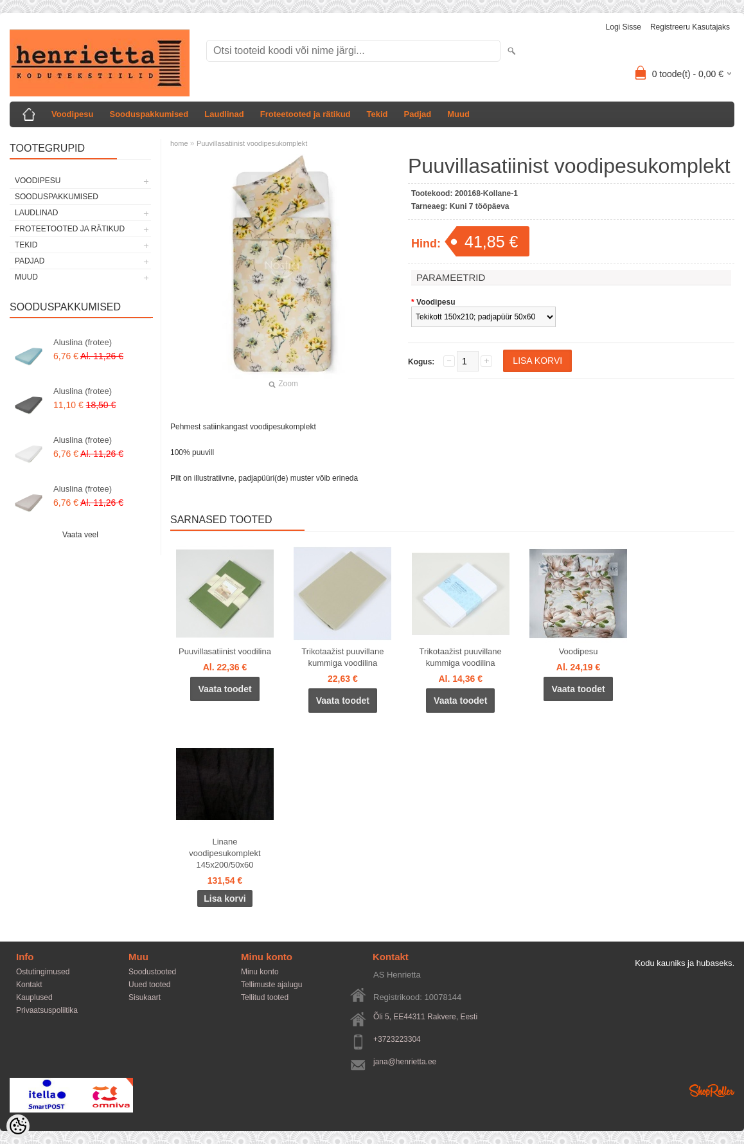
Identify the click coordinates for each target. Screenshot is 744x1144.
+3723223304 (397, 1039)
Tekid (377, 114)
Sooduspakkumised (148, 114)
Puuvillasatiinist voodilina (225, 651)
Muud (458, 114)
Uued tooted (149, 984)
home (179, 143)
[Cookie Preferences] (18, 1126)
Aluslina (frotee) (82, 342)
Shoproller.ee (711, 1090)
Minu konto (260, 971)
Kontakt (29, 984)
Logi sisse (623, 26)
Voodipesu (72, 114)
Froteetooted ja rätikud (305, 114)
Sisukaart (144, 997)
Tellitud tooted (264, 997)
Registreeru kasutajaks (690, 26)
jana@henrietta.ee (404, 1061)
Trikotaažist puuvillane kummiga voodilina (342, 657)
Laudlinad (224, 114)
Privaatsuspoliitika (47, 1010)
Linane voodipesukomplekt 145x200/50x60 (224, 853)
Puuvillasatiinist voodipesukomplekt (252, 143)
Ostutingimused (42, 971)
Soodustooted (152, 971)
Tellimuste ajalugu (271, 984)
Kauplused (34, 997)
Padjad (418, 114)
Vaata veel (80, 534)
